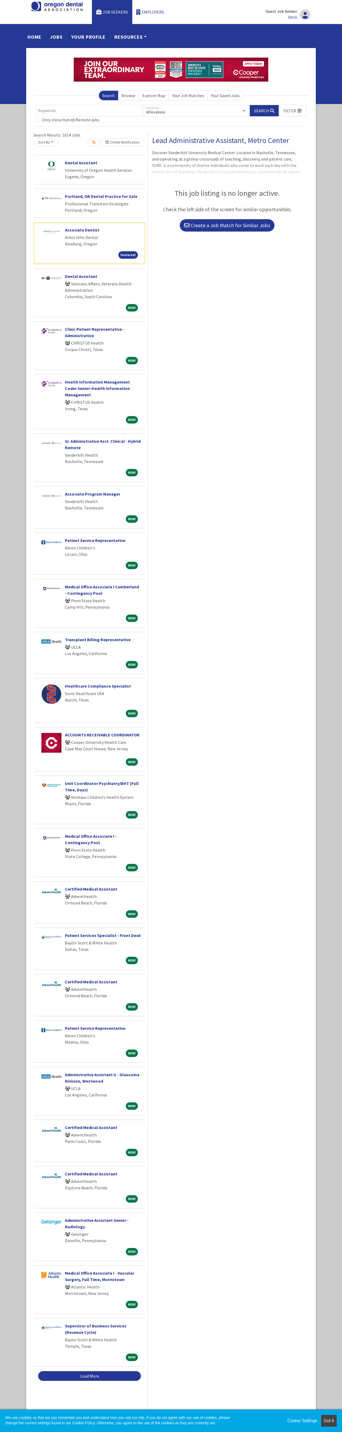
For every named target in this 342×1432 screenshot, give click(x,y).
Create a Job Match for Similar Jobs (227, 225)
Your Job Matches (188, 95)
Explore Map (153, 95)
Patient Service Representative (95, 540)
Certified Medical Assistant (91, 889)
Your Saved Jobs (225, 95)
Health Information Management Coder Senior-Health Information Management (97, 388)
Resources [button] (128, 37)
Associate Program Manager (92, 494)
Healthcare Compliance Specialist (98, 686)
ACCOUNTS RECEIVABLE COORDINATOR (102, 734)
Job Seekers (112, 12)
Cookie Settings (302, 1420)
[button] (292, 111)
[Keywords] (89, 111)
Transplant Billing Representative (98, 639)
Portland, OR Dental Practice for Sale (101, 196)
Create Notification (123, 142)
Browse (128, 95)
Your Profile (88, 37)
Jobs (56, 37)
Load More (89, 1376)
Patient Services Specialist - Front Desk (103, 935)
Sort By (44, 142)
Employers (150, 12)
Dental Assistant (81, 162)
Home (34, 37)
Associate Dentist (82, 230)
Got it (329, 1420)
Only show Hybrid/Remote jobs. (71, 119)
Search (108, 95)
